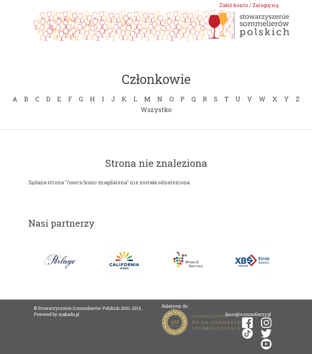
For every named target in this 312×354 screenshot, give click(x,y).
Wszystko (156, 109)
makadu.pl (68, 314)
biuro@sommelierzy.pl (248, 314)
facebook (247, 322)
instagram (266, 322)
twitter (266, 333)
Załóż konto (233, 5)
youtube (266, 344)
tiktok (247, 333)
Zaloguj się (265, 5)
